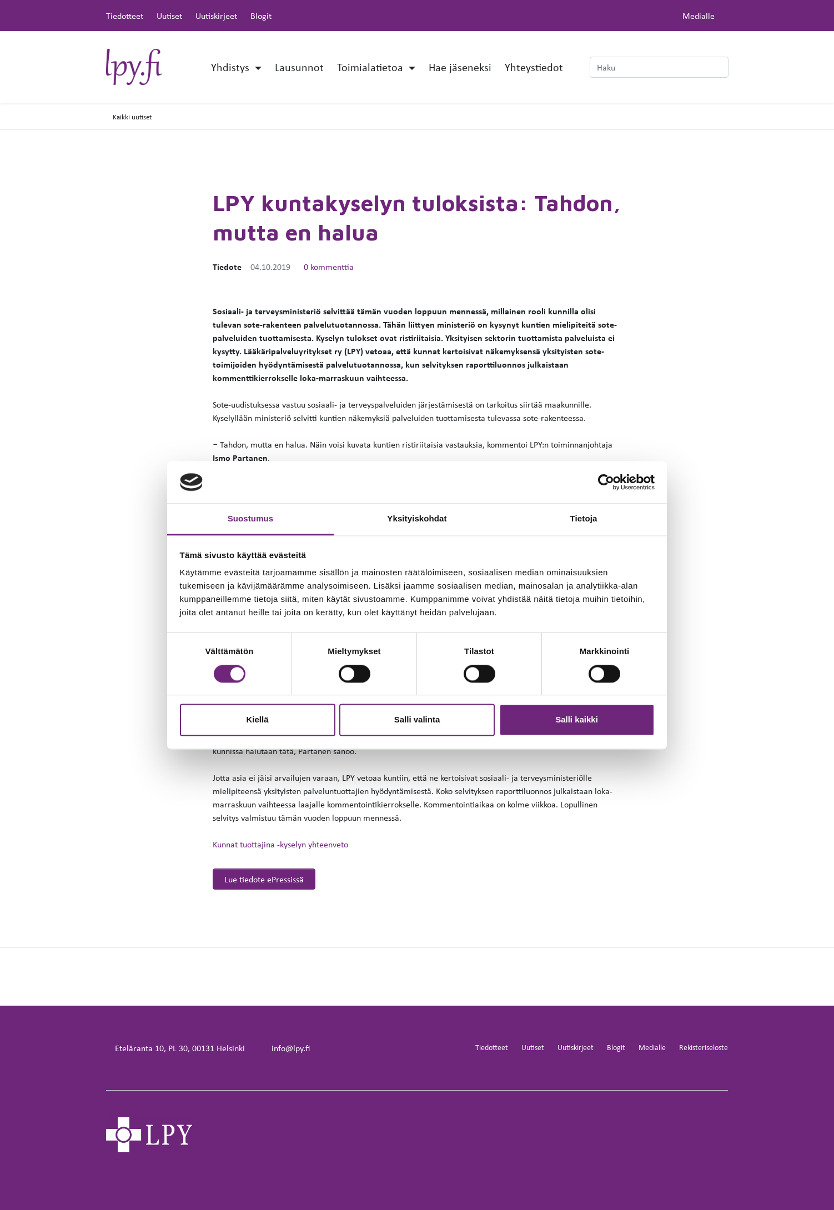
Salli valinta (417, 720)
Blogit (261, 15)
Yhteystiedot (534, 66)
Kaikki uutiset (132, 117)
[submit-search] (721, 67)
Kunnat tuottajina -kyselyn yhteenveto (280, 844)
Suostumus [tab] (251, 519)
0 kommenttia (329, 266)
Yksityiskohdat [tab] (416, 519)
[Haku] (659, 67)
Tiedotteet (124, 15)
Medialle (698, 15)
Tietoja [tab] (583, 519)
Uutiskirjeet (216, 15)
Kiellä (257, 720)
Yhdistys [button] (231, 66)
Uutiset (169, 15)
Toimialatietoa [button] (371, 66)
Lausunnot (299, 66)
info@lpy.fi (291, 1048)
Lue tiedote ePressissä (264, 879)
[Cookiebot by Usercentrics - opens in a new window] (606, 482)
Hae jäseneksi (460, 66)
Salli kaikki (576, 720)
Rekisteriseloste (703, 1047)
